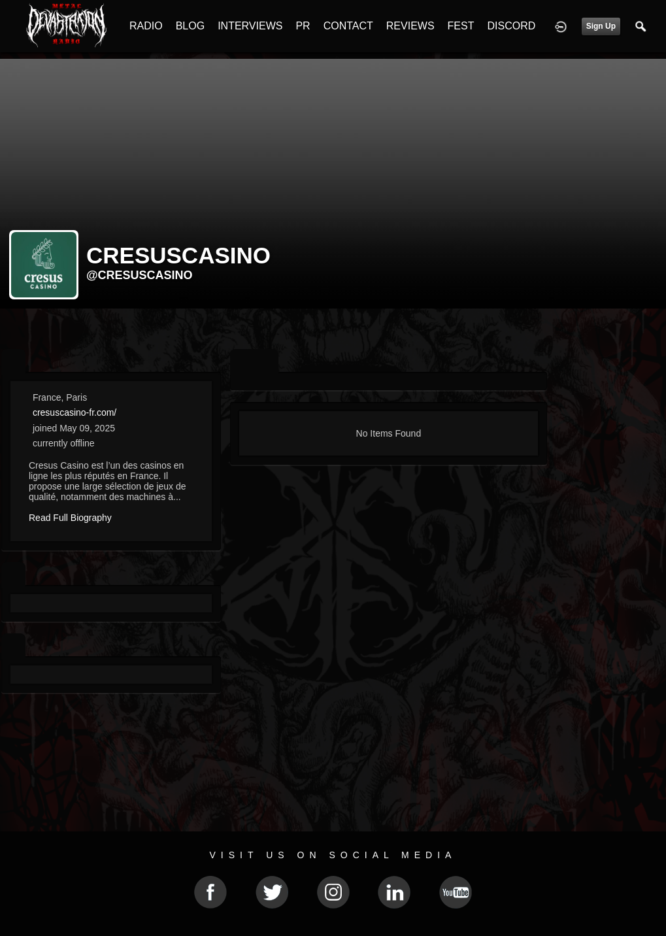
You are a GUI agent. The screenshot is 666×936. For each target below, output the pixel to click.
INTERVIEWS (250, 25)
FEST (461, 25)
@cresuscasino (139, 275)
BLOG (190, 25)
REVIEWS (410, 25)
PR (302, 25)
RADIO (146, 25)
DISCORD (511, 25)
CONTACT (348, 25)
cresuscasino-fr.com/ (74, 412)
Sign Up (601, 26)
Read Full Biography (70, 517)
